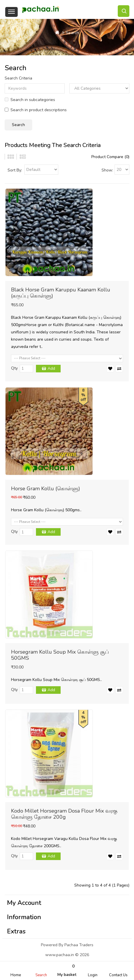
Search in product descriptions (36, 110)
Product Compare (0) (110, 157)
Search (41, 975)
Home (15, 975)
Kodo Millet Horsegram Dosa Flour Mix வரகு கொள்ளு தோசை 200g (64, 813)
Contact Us (118, 975)
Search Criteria (18, 78)
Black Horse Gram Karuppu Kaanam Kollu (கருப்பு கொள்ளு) (60, 292)
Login (92, 975)
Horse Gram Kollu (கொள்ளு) (45, 488)
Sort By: (15, 170)
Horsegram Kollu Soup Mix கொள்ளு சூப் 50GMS (60, 654)
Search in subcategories (30, 99)
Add (51, 368)
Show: (107, 170)
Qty (14, 368)
